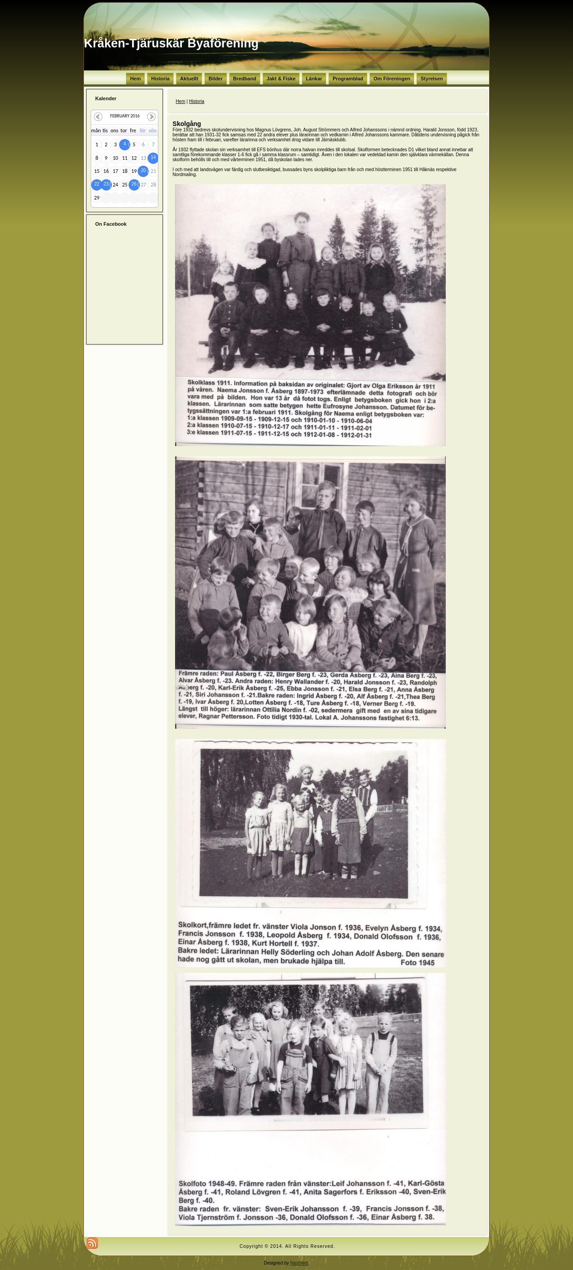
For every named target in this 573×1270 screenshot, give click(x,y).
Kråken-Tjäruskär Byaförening (171, 43)
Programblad (348, 78)
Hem (135, 78)
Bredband (244, 78)
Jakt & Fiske (281, 78)
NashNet (299, 1263)
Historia (160, 78)
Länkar (314, 78)
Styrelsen (432, 78)
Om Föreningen (392, 78)
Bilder (215, 78)
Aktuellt (189, 78)
